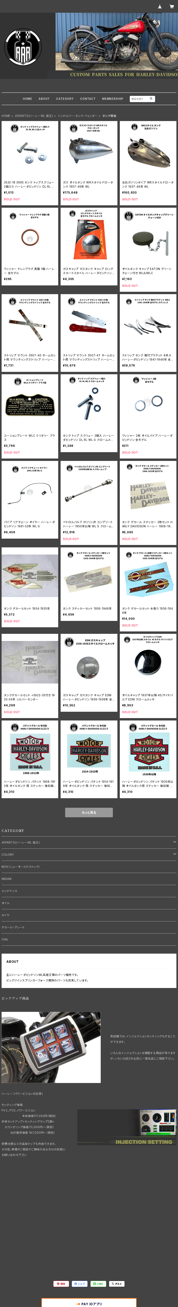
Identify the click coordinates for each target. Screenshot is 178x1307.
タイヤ (5, 915)
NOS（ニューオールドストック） (21, 866)
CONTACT (88, 98)
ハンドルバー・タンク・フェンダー (78, 115)
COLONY (8, 854)
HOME (27, 98)
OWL (5, 939)
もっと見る (89, 812)
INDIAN (7, 878)
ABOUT (44, 98)
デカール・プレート (13, 927)
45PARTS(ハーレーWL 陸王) (34, 115)
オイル (6, 903)
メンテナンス (9, 891)
